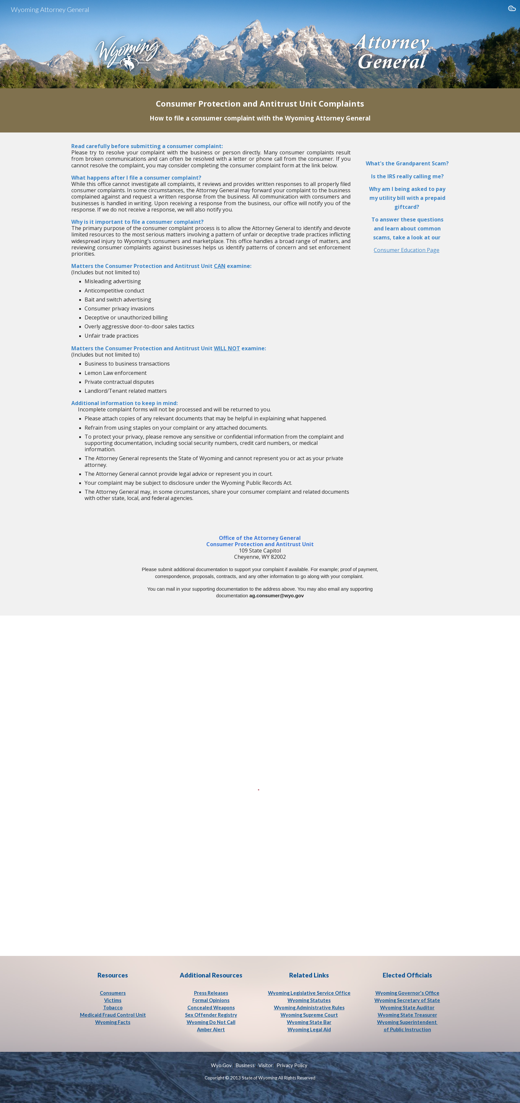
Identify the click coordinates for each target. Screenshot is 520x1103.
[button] (512, 9)
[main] (260, 110)
